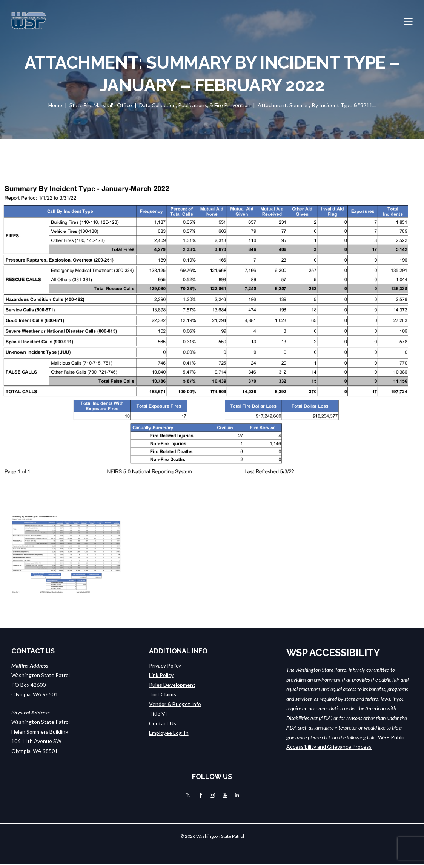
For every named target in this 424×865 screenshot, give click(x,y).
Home (55, 105)
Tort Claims (162, 694)
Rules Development (172, 685)
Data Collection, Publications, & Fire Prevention (194, 105)
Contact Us (162, 723)
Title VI (158, 713)
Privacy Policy (165, 665)
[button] (408, 21)
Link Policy (161, 675)
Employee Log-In (169, 733)
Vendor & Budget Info (175, 704)
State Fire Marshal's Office (100, 105)
